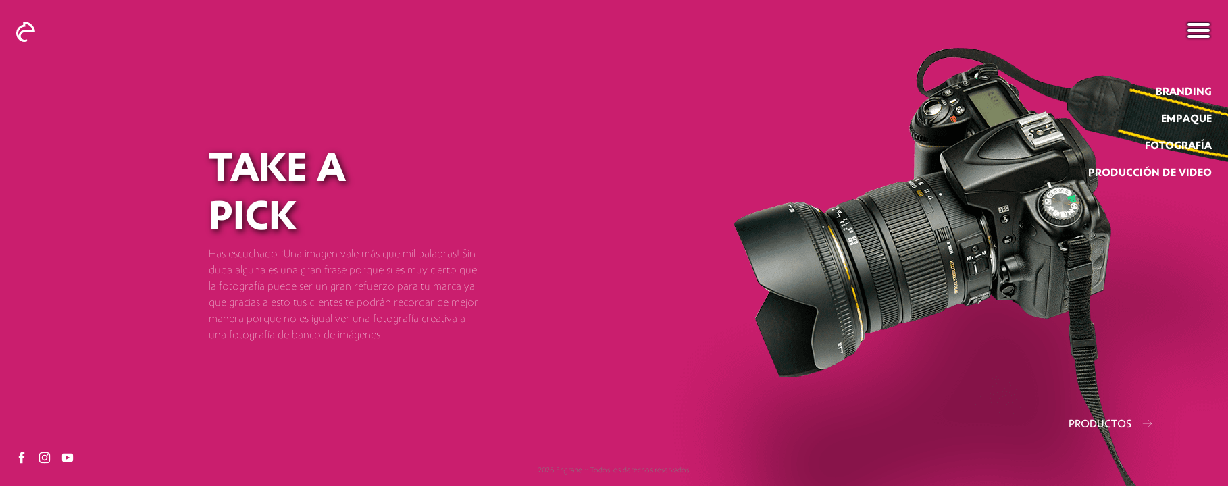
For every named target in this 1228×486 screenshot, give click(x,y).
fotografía (1178, 146)
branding (1184, 92)
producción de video (1150, 173)
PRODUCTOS (1110, 424)
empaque (1186, 119)
